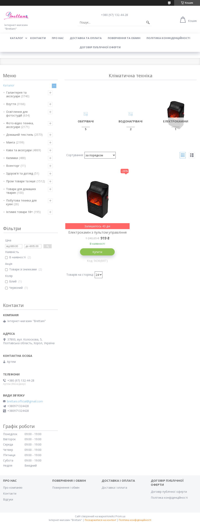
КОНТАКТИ (38, 38)
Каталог (8, 85)
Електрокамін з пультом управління (97, 232)
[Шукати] (147, 22)
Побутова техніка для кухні (21, 202)
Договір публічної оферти (100, 47)
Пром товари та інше (21, 181)
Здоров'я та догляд (19, 173)
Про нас (58, 38)
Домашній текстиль (19, 135)
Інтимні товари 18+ (19, 212)
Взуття (11, 104)
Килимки (12, 158)
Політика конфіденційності (168, 38)
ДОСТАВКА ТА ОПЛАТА (86, 38)
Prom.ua (120, 516)
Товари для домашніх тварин (21, 191)
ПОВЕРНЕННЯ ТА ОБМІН (124, 38)
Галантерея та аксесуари (16, 94)
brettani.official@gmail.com (25, 401)
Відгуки (8, 499)
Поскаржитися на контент (100, 520)
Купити (97, 252)
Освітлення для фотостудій (17, 113)
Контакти (9, 493)
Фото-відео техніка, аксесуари (20, 125)
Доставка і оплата (114, 487)
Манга (10, 142)
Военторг (13, 166)
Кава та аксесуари (19, 150)
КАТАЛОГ (16, 38)
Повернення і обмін (65, 487)
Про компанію (12, 487)
